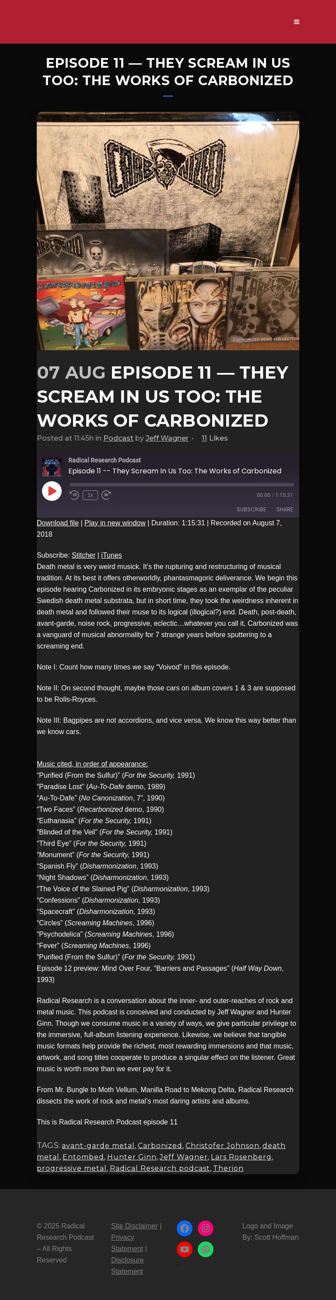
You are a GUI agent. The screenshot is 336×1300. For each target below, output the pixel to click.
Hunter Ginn (132, 1157)
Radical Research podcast (160, 1168)
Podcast (118, 438)
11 (215, 438)
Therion (228, 1168)
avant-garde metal (98, 1145)
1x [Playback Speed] (90, 495)
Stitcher (83, 555)
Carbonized (160, 1145)
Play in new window (115, 523)
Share (284, 509)
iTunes (111, 555)
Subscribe (251, 509)
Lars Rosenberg (241, 1157)
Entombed (83, 1157)
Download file (58, 523)
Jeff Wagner (167, 438)
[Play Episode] (51, 490)
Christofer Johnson (222, 1145)
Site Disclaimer (134, 1226)
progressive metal (72, 1168)
